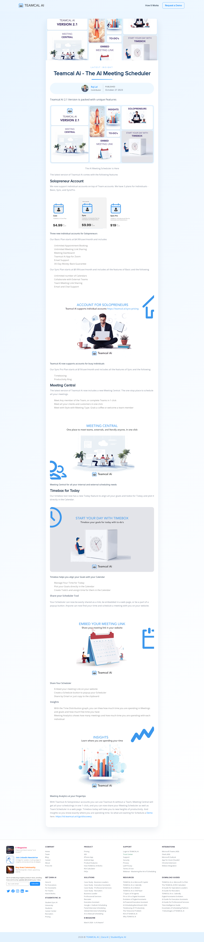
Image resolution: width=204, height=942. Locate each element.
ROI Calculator (89, 868)
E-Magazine (89, 918)
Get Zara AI (50, 878)
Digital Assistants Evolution (172, 896)
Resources (128, 878)
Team (47, 854)
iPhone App (88, 857)
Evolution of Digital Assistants (134, 899)
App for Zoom (167, 860)
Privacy (126, 863)
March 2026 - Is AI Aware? (94, 922)
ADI (85, 854)
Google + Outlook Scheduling (95, 905)
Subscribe (35, 884)
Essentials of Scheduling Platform (175, 908)
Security (126, 860)
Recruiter (87, 899)
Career (48, 860)
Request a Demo (173, 5)
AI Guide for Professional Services (175, 902)
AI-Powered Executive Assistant (135, 902)
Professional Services (92, 896)
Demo (149, 812)
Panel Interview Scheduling (94, 908)
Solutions (89, 878)
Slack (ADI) (166, 854)
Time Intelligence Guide (171, 905)
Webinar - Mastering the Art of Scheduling (139, 871)
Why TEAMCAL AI (129, 916)
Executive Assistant (91, 902)
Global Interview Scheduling (95, 911)
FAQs (86, 871)
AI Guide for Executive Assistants (175, 899)
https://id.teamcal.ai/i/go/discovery (74, 816)
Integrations (168, 847)
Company (49, 847)
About (47, 863)
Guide (176, 860)
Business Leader (90, 893)
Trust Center (128, 854)
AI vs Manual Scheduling (93, 914)
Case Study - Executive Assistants (97, 885)
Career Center (50, 911)
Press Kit (48, 866)
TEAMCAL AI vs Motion (131, 888)
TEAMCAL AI (92, 937)
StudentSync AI (53, 898)
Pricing (86, 851)
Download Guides (171, 878)
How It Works (152, 5)
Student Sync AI (51, 902)
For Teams (49, 891)
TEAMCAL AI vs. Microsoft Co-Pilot (175, 882)
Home (47, 851)
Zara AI (48, 882)
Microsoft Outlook (169, 857)
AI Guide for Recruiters (171, 891)
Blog (47, 857)
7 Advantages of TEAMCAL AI (173, 911)
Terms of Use (128, 868)
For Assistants (50, 888)
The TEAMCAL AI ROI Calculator (174, 885)
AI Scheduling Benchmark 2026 (135, 905)
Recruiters (49, 914)
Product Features (91, 863)
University (49, 905)
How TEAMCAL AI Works (93, 866)
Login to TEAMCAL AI (131, 851)
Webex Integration (169, 866)
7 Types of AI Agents (131, 893)
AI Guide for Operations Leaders (175, 888)
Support (127, 847)
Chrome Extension (169, 863)
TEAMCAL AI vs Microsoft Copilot (135, 882)
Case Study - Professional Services (98, 888)
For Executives (50, 885)
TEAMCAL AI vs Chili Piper (132, 891)
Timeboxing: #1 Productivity (134, 908)
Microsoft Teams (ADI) (170, 851)
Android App (89, 860)
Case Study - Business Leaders (96, 882)
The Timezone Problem (132, 911)
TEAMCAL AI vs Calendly (132, 885)
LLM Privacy (127, 866)
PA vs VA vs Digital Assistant (134, 896)
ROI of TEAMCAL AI (130, 914)
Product (88, 847)
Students (48, 908)
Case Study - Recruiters (93, 891)
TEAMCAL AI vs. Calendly (171, 893)
